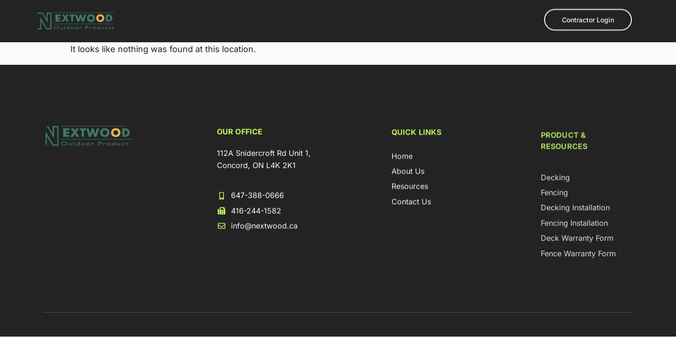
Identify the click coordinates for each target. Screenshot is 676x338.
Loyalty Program (336, 29)
